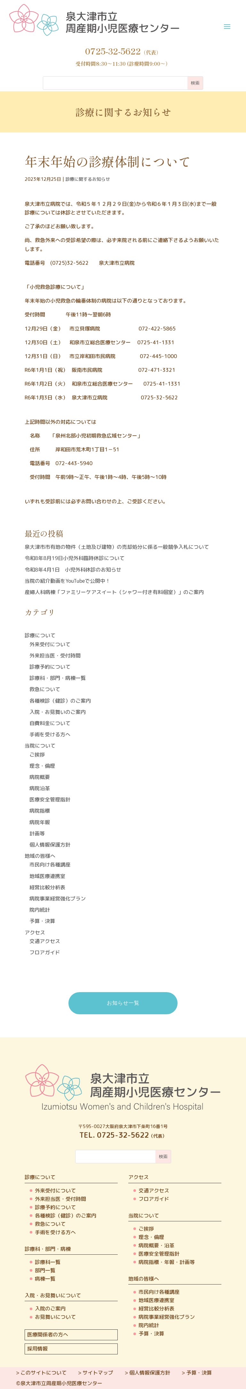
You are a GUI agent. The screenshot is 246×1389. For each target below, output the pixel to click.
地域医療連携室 (47, 876)
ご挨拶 (37, 754)
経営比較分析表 (47, 887)
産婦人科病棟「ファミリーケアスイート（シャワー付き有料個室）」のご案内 (114, 592)
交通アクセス (44, 941)
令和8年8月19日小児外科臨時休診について (74, 558)
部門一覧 (45, 1270)
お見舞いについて (55, 1316)
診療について (40, 635)
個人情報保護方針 (49, 844)
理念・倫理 (42, 765)
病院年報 (39, 822)
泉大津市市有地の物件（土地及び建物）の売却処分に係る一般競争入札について (117, 546)
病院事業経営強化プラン (57, 898)
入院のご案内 (50, 1308)
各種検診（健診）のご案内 (60, 700)
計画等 (37, 833)
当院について (40, 745)
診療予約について (49, 666)
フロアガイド (44, 952)
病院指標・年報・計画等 (167, 1262)
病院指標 (39, 810)
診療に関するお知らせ (87, 179)
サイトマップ (98, 1372)
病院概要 (39, 777)
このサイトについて (43, 1372)
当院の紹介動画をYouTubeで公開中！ (67, 580)
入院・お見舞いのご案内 (57, 711)
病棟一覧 (45, 1278)
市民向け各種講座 (49, 864)
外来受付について (49, 644)
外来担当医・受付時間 (55, 655)
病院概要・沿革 (156, 1245)
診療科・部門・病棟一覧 (57, 678)
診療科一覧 (47, 1262)
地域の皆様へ (40, 855)
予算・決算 (42, 921)
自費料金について (49, 723)
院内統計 (39, 909)
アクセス (35, 932)
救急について (44, 689)
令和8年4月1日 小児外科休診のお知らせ (73, 569)
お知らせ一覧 (123, 1003)
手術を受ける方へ (49, 734)
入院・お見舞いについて (53, 1295)
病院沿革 (39, 788)
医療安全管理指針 (49, 799)
